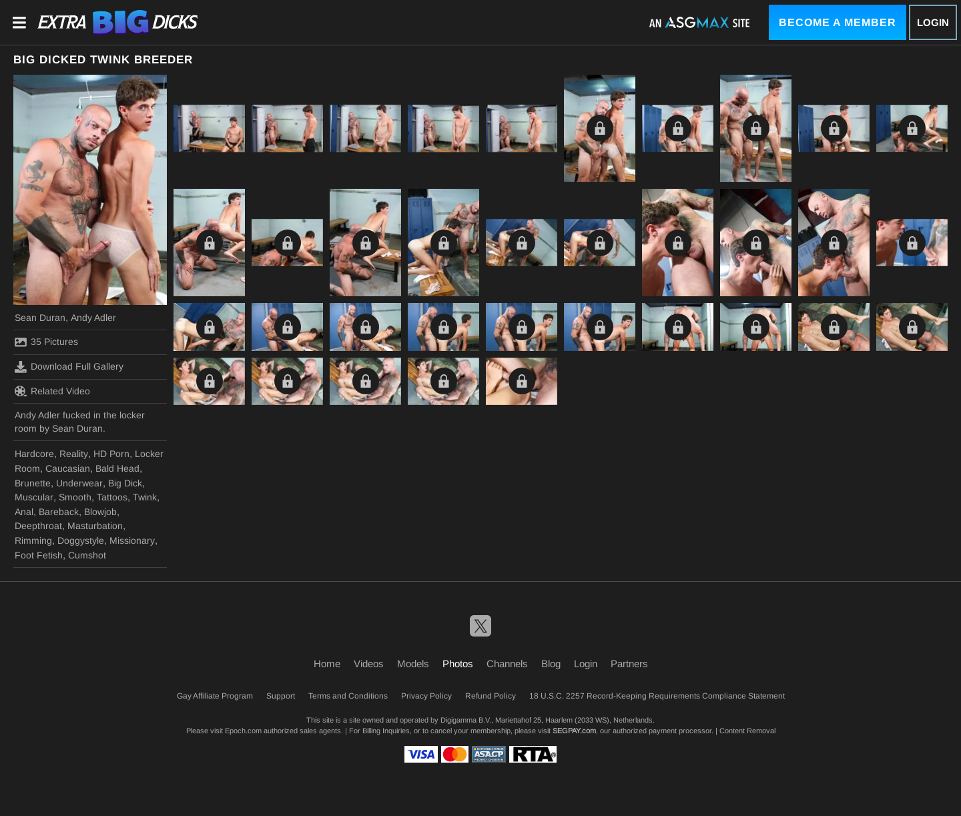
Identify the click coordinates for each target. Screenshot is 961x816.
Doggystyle (80, 540)
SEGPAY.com (574, 731)
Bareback (59, 511)
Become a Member (837, 22)
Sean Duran (40, 317)
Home (327, 663)
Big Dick (125, 483)
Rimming (33, 540)
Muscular (34, 497)
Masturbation (95, 525)
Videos (369, 663)
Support (280, 696)
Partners (629, 663)
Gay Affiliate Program (215, 696)
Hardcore (34, 453)
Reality (73, 453)
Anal (24, 511)
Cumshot (87, 555)
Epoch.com (243, 731)
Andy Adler (93, 317)
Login (933, 22)
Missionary (132, 540)
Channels (507, 663)
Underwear (79, 483)
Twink (145, 497)
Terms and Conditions (348, 696)
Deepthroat (38, 525)
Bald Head (117, 468)
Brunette (33, 483)
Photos (457, 663)
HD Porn (111, 453)
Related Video (52, 391)
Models (413, 663)
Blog (551, 663)
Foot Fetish (39, 555)
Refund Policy (490, 696)
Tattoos (112, 497)
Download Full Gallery (69, 367)
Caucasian (67, 468)
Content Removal (747, 731)
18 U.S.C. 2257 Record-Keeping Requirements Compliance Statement (657, 696)
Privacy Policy (426, 696)
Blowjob (100, 511)
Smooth (75, 497)
